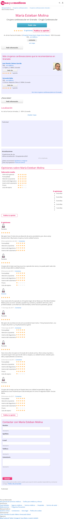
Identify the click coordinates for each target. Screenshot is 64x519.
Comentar (22, 241)
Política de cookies (36, 511)
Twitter (11, 518)
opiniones (28, 30)
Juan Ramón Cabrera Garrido (12, 63)
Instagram (17, 518)
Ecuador (12, 514)
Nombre (5, 425)
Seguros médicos (17, 505)
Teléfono (5, 449)
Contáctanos (16, 511)
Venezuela (23, 514)
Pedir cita (32, 25)
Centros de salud (51, 505)
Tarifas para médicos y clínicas (32, 501)
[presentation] (15, 472)
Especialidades (4, 505)
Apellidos (6, 434)
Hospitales (41, 505)
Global (29, 514)
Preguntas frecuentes (18, 507)
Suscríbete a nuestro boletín (29, 518)
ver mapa (32, 43)
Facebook (6, 518)
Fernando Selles (8, 78)
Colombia (6, 514)
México (17, 514)
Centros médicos (30, 505)
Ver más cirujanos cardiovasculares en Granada (46, 92)
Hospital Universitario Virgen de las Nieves (36, 35)
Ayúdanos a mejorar (21, 161)
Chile (1, 514)
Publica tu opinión (41, 31)
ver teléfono (34, 37)
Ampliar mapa (32, 115)
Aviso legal (25, 511)
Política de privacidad (14, 484)
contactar (32, 40)
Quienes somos (5, 511)
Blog (1, 518)
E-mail (5, 440)
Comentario (6, 457)
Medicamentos (4, 507)
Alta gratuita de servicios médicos (10, 501)
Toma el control (20, 162)
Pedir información (12, 48)
